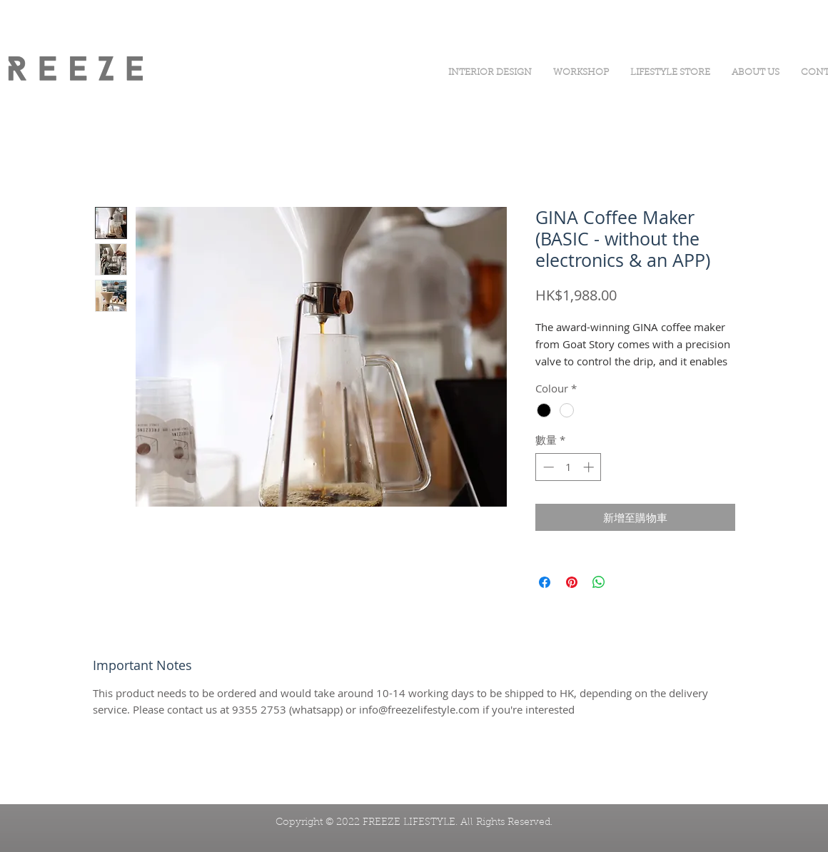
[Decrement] (547, 467)
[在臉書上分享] (544, 582)
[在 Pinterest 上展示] (571, 582)
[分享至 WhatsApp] (598, 582)
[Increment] (590, 467)
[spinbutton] (568, 467)
